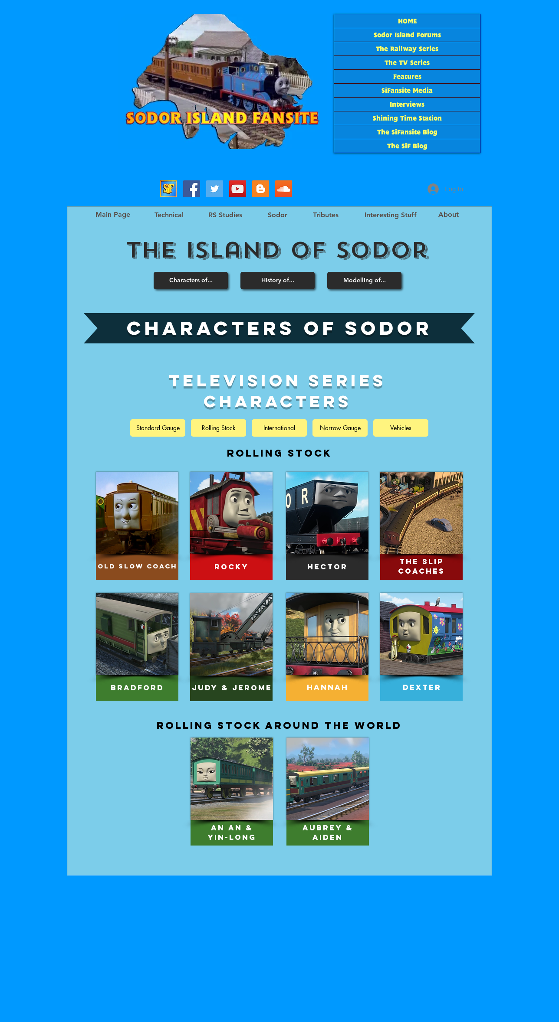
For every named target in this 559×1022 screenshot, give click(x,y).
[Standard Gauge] (157, 428)
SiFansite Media (407, 90)
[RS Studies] (225, 215)
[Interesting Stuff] (390, 215)
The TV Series (407, 62)
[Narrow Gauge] (340, 428)
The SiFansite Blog (407, 132)
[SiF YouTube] (237, 188)
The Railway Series (407, 48)
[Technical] (169, 215)
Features (407, 76)
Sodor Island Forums (407, 35)
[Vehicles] (400, 428)
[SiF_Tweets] (214, 188)
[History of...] (277, 280)
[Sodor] (277, 215)
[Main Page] (112, 214)
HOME (407, 21)
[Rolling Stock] (218, 428)
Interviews (407, 104)
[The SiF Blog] (260, 188)
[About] (448, 214)
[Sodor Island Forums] (168, 188)
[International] (279, 428)
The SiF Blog (407, 146)
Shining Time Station (407, 118)
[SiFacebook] (191, 188)
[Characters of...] (191, 280)
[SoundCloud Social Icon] (283, 188)
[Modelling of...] (364, 280)
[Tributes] (325, 215)
